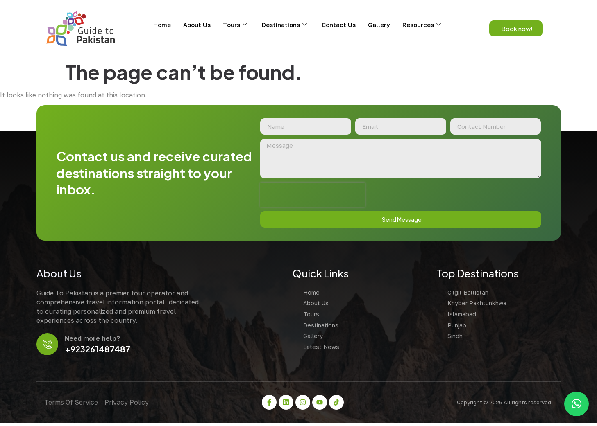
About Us (197, 24)
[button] (576, 404)
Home (162, 24)
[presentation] (310, 197)
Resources (421, 24)
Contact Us (339, 24)
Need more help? (94, 341)
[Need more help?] (48, 346)
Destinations (284, 24)
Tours (235, 24)
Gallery (379, 24)
